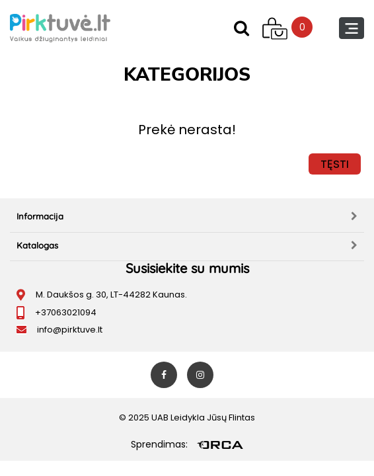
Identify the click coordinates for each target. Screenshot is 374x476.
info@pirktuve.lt (69, 329)
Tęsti (334, 164)
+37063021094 (65, 312)
